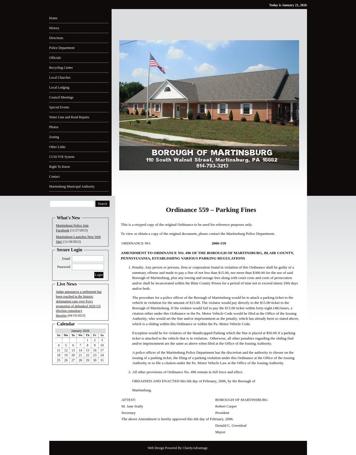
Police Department (62, 48)
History (54, 28)
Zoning (54, 137)
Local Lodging (59, 87)
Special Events (59, 107)
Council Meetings (61, 97)
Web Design (156, 448)
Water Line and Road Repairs (69, 117)
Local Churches (60, 78)
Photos (54, 127)
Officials (55, 58)
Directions (56, 38)
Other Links (57, 147)
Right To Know (59, 167)
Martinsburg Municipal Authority (72, 186)
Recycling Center (61, 68)
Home (53, 18)
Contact (54, 177)
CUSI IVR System (61, 157)
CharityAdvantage (195, 448)
